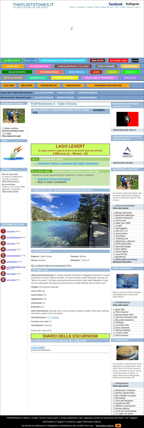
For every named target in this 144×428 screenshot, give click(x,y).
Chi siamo (81, 7)
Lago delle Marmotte (13, 237)
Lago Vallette (10, 280)
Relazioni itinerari (44, 93)
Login (137, 7)
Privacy (130, 7)
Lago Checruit (11, 249)
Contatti (90, 7)
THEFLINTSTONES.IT (33, 4)
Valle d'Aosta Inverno (10, 181)
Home (72, 7)
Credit (122, 7)
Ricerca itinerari (65, 93)
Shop (97, 7)
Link (116, 7)
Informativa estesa (105, 425)
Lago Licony (10, 243)
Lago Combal (11, 274)
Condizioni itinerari (87, 93)
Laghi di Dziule (11, 262)
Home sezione (13, 129)
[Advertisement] (12, 208)
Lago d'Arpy (10, 231)
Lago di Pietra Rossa (13, 255)
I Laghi (11, 134)
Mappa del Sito (107, 7)
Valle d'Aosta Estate (10, 191)
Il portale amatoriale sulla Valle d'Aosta (30, 7)
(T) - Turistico (53, 317)
